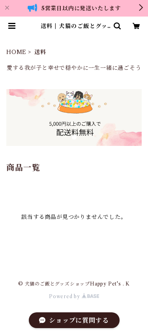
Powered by (74, 296)
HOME (16, 52)
